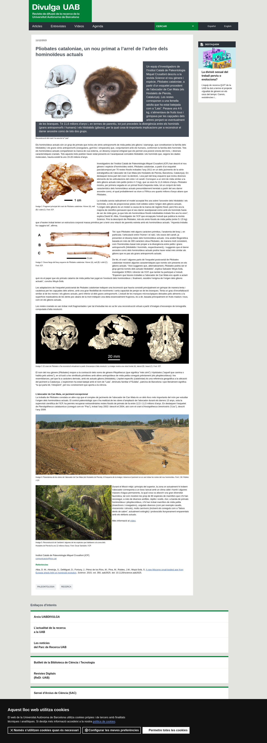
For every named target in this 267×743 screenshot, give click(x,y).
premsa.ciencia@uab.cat (152, 675)
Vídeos (79, 26)
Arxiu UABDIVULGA (47, 616)
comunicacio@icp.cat (46, 558)
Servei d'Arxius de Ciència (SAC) (128, 618)
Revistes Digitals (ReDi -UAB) (86, 634)
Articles (37, 26)
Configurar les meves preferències (111, 730)
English (227, 26)
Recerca (66, 587)
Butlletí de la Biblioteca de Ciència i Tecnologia (90, 618)
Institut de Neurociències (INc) (215, 618)
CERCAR (161, 26)
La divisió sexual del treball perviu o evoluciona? (215, 76)
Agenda (97, 26)
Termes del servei (100, 694)
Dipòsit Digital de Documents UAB (127, 634)
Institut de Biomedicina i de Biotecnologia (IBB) (214, 653)
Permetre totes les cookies (166, 730)
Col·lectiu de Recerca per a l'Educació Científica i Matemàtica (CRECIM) (174, 636)
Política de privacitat (76, 694)
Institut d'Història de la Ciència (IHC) (172, 618)
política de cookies (104, 721)
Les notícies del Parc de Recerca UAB (50, 645)
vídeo (133, 520)
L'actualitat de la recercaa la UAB (50, 629)
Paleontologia (45, 587)
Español (212, 26)
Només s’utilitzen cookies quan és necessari (44, 730)
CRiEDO (163, 651)
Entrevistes (58, 26)
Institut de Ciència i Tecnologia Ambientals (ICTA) (213, 636)
